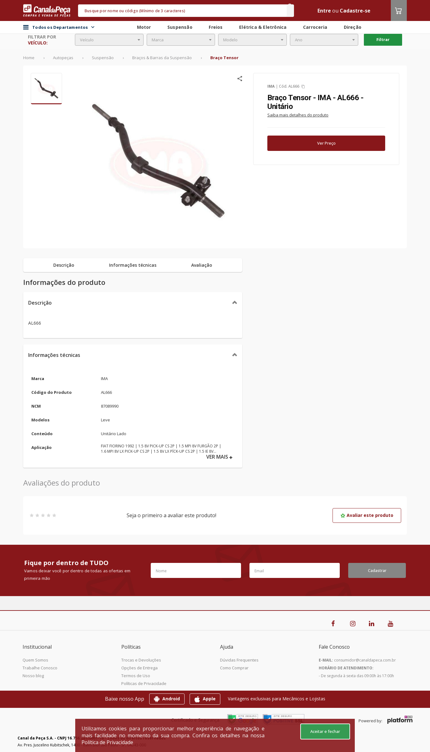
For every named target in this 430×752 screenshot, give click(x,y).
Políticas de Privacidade (143, 683)
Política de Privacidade (107, 742)
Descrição (40, 302)
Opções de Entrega (139, 668)
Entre (324, 10)
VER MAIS (219, 457)
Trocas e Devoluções (141, 660)
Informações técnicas (54, 355)
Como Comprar (234, 668)
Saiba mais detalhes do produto (297, 115)
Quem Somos (35, 660)
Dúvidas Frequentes (239, 660)
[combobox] (109, 40)
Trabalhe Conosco (40, 668)
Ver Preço (326, 143)
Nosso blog (33, 675)
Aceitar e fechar (325, 731)
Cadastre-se (355, 10)
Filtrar (383, 39)
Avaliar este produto (366, 515)
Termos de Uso (135, 675)
